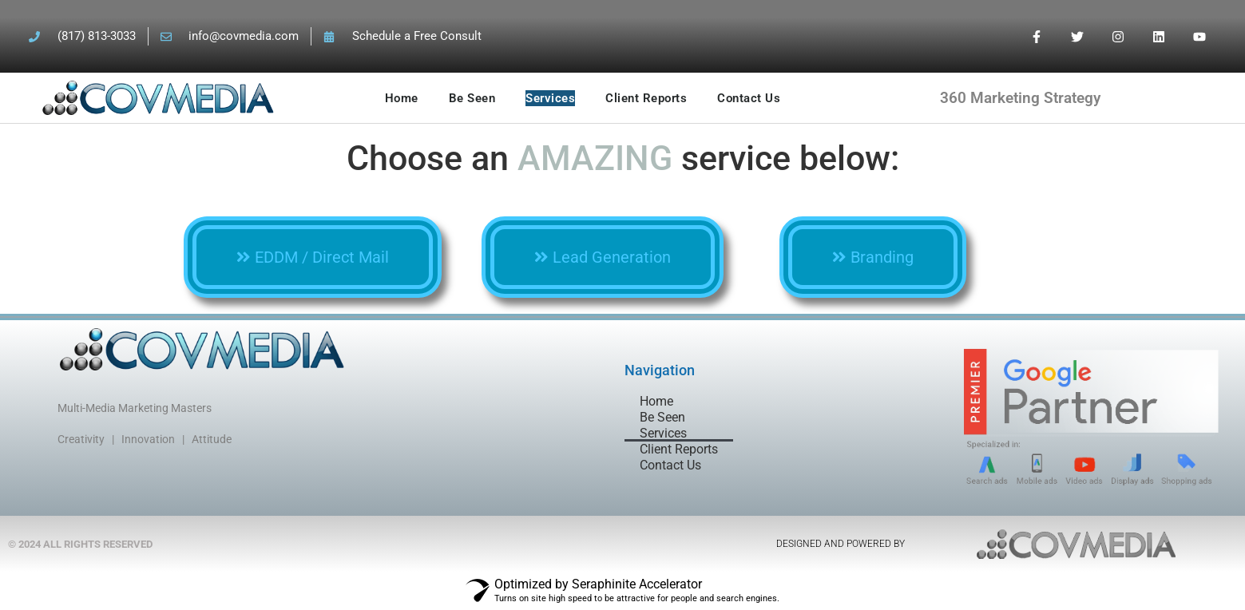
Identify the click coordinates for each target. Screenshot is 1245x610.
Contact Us (748, 98)
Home (401, 98)
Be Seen (472, 98)
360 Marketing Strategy (1020, 98)
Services (550, 98)
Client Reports (646, 98)
